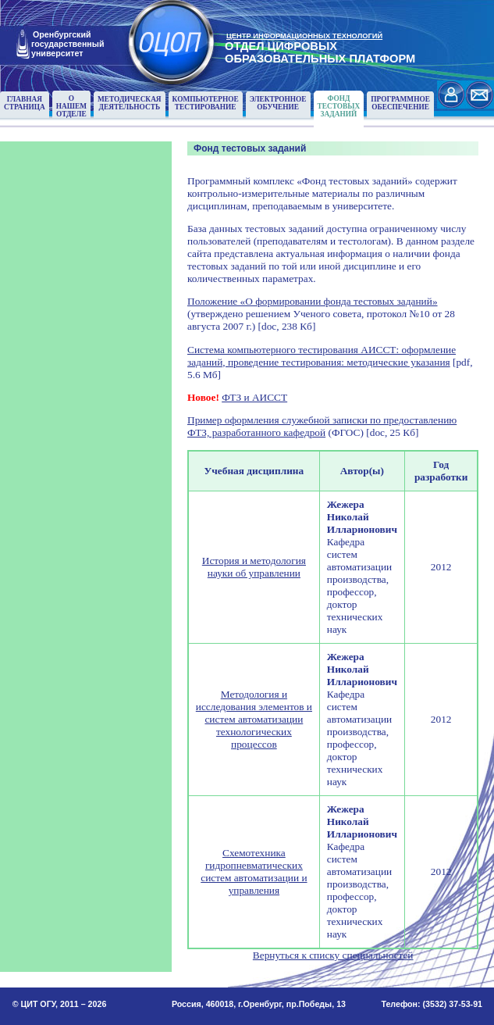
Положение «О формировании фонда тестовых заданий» (312, 301)
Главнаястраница (24, 103)
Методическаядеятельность (130, 103)
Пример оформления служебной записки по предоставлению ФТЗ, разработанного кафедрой (322, 426)
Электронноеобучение (278, 103)
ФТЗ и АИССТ (254, 397)
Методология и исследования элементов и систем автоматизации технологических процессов (254, 719)
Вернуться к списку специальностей (333, 955)
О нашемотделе (71, 106)
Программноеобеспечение (400, 103)
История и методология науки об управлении (254, 567)
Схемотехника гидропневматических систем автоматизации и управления (254, 871)
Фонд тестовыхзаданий (339, 106)
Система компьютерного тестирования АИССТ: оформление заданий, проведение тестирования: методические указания (321, 356)
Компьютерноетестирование (205, 103)
